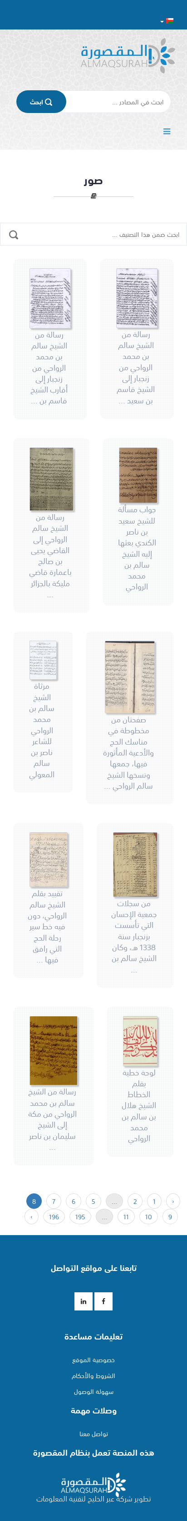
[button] (166, 20)
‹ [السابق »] (173, 1201)
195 (80, 1216)
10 (148, 1216)
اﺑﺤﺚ (41, 102)
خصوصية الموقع (93, 1359)
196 (54, 1216)
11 (126, 1216)
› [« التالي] (31, 1216)
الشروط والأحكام (93, 1375)
